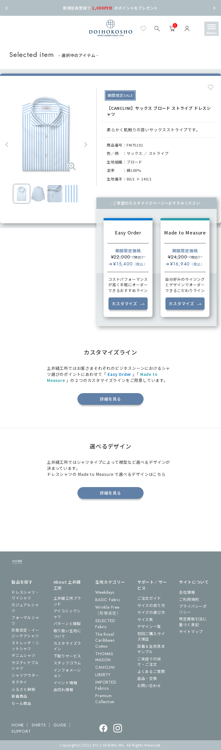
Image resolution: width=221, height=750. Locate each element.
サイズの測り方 (151, 605)
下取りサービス (67, 656)
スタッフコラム (67, 663)
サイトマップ (191, 631)
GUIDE (60, 725)
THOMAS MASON (104, 657)
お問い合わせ (149, 685)
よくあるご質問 (151, 671)
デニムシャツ (23, 655)
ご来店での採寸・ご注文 (149, 661)
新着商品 (19, 696)
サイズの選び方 (151, 612)
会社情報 (187, 592)
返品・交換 (147, 678)
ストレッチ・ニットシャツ (25, 645)
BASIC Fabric (108, 600)
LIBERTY (102, 675)
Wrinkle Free (108, 610)
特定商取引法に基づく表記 (193, 621)
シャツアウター (25, 675)
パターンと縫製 (67, 623)
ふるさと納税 (23, 689)
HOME (17, 561)
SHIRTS (39, 725)
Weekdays (104, 592)
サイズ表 (145, 619)
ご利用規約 (189, 599)
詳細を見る (110, 399)
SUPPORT (21, 731)
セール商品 (21, 703)
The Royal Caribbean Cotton (105, 640)
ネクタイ (19, 682)
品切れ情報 (63, 689)
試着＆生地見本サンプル (151, 649)
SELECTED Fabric (105, 624)
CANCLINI (105, 667)
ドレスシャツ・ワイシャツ (25, 595)
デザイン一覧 (149, 626)
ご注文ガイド (149, 598)
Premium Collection (105, 699)
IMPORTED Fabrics (105, 685)
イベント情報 (65, 682)
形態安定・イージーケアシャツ (25, 633)
